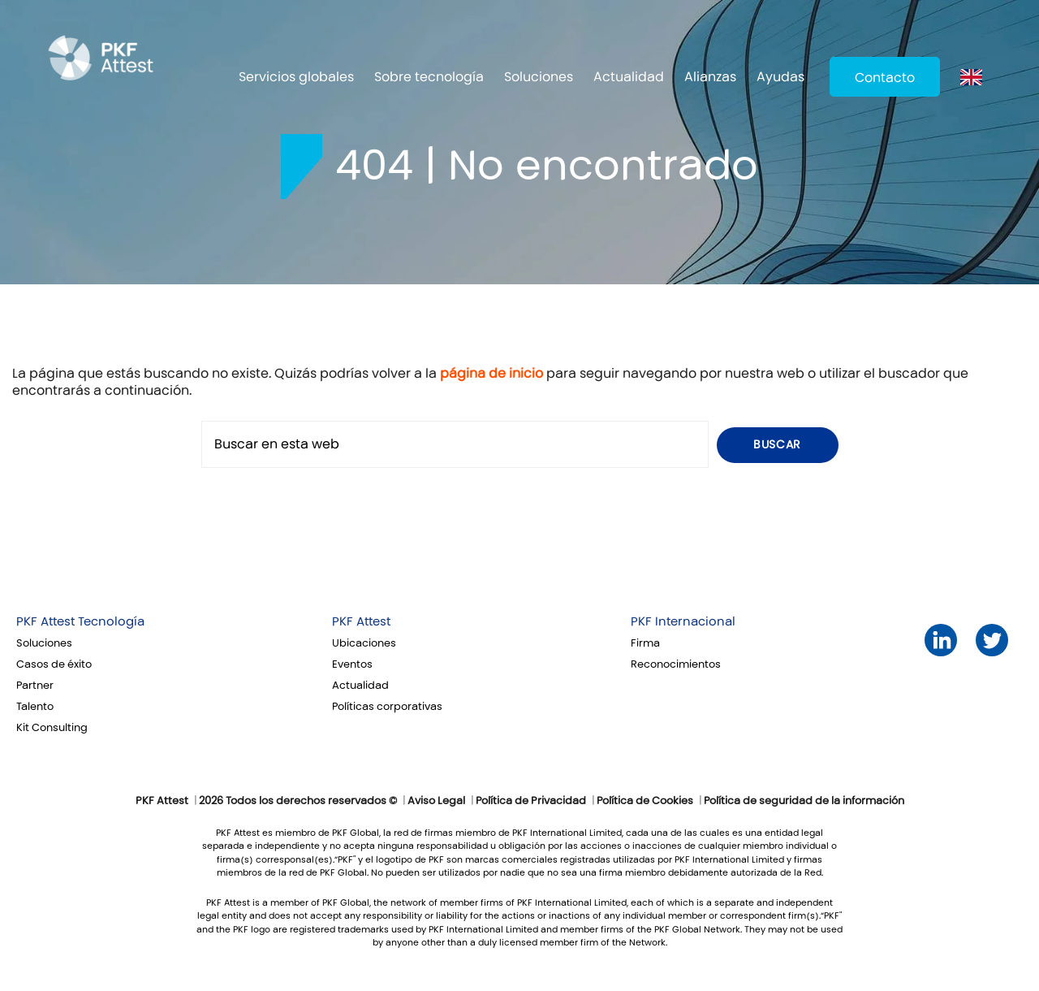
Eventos (352, 664)
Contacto (885, 77)
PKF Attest (361, 621)
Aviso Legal (436, 800)
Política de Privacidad (531, 800)
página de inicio (491, 373)
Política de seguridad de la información (804, 800)
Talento (35, 706)
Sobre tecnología (429, 76)
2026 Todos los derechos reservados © (298, 800)
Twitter (992, 640)
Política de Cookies (645, 800)
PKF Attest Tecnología (80, 621)
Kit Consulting (52, 727)
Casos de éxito (54, 664)
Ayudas (780, 76)
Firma (645, 643)
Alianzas (710, 76)
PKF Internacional (683, 621)
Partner (35, 685)
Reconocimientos (676, 664)
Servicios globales (296, 76)
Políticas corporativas (387, 706)
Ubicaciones (364, 643)
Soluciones (538, 76)
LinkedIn (941, 640)
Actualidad (628, 76)
